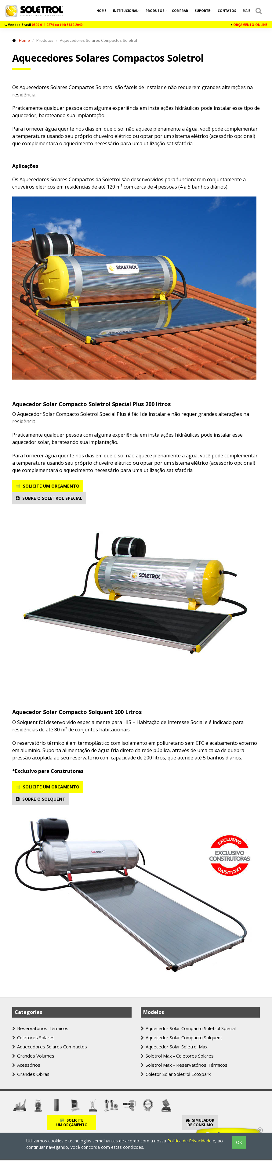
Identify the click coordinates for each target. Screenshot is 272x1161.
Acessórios (26, 1065)
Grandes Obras (30, 1074)
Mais (246, 11)
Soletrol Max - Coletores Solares (177, 1056)
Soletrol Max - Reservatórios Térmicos (184, 1065)
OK (239, 1142)
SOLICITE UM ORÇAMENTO (47, 486)
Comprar (180, 11)
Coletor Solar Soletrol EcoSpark (176, 1074)
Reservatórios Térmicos (40, 1028)
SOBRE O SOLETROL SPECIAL (49, 498)
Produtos (155, 11)
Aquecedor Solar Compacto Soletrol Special (188, 1028)
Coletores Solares (33, 1037)
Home (101, 11)
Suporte (203, 11)
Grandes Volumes (33, 1056)
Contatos (227, 11)
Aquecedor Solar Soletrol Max (174, 1047)
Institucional (126, 11)
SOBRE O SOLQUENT (40, 799)
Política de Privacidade (189, 1141)
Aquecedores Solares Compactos (49, 1047)
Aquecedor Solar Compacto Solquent (181, 1037)
